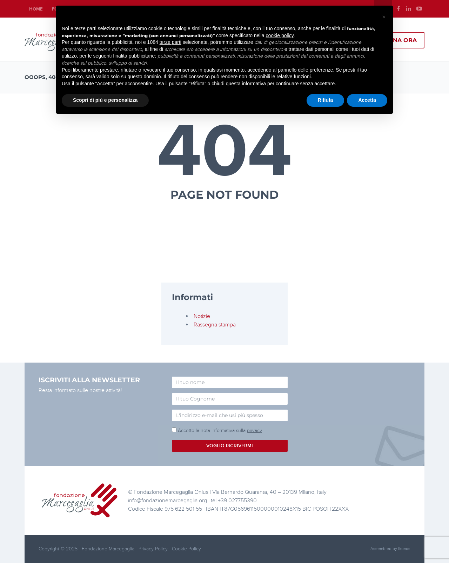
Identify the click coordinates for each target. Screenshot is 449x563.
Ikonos (404, 548)
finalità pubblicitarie (134, 56)
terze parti (170, 42)
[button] (383, 16)
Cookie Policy (186, 549)
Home (36, 9)
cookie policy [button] (280, 35)
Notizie (202, 316)
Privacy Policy (154, 549)
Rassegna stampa (215, 324)
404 (224, 152)
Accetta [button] (367, 100)
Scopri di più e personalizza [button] (105, 100)
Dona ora (400, 40)
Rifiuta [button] (325, 100)
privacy (254, 430)
